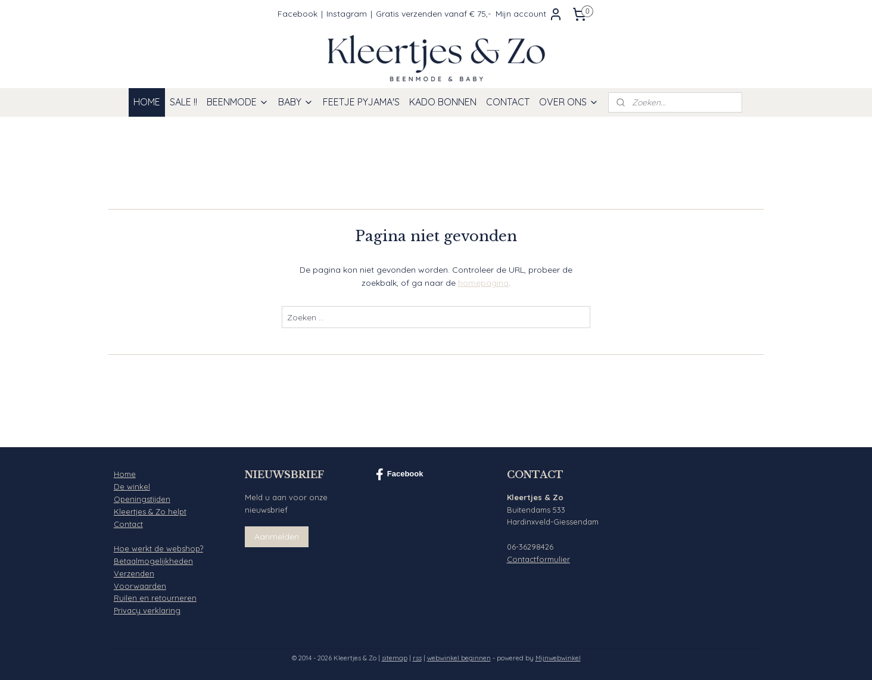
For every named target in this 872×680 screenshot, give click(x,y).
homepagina (483, 282)
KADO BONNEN (443, 102)
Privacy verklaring (147, 610)
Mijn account (529, 14)
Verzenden (134, 573)
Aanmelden (276, 536)
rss (417, 658)
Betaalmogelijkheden (153, 561)
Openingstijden (142, 499)
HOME (146, 102)
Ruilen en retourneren (155, 598)
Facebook (297, 13)
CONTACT (508, 102)
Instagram (346, 13)
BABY (295, 102)
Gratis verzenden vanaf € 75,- (433, 13)
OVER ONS (569, 102)
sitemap (394, 658)
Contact (128, 524)
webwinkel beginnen (459, 658)
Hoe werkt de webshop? (158, 548)
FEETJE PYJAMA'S (361, 102)
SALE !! (183, 102)
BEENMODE (238, 102)
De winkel (132, 486)
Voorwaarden (140, 586)
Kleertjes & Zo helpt (150, 511)
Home (125, 474)
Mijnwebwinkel (558, 658)
